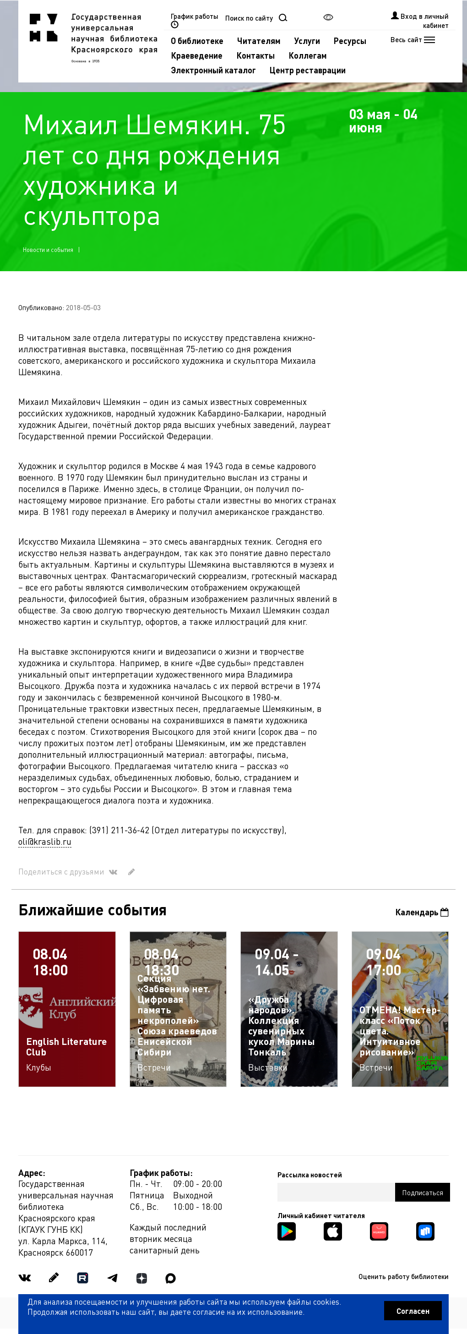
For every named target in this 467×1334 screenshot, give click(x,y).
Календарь (422, 912)
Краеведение (197, 55)
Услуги (307, 40)
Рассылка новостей (309, 1174)
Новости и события (48, 249)
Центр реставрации (308, 70)
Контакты (255, 55)
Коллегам (307, 55)
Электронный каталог (213, 70)
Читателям (259, 40)
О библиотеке (197, 40)
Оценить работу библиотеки (403, 1276)
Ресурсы (350, 40)
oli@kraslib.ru (44, 841)
